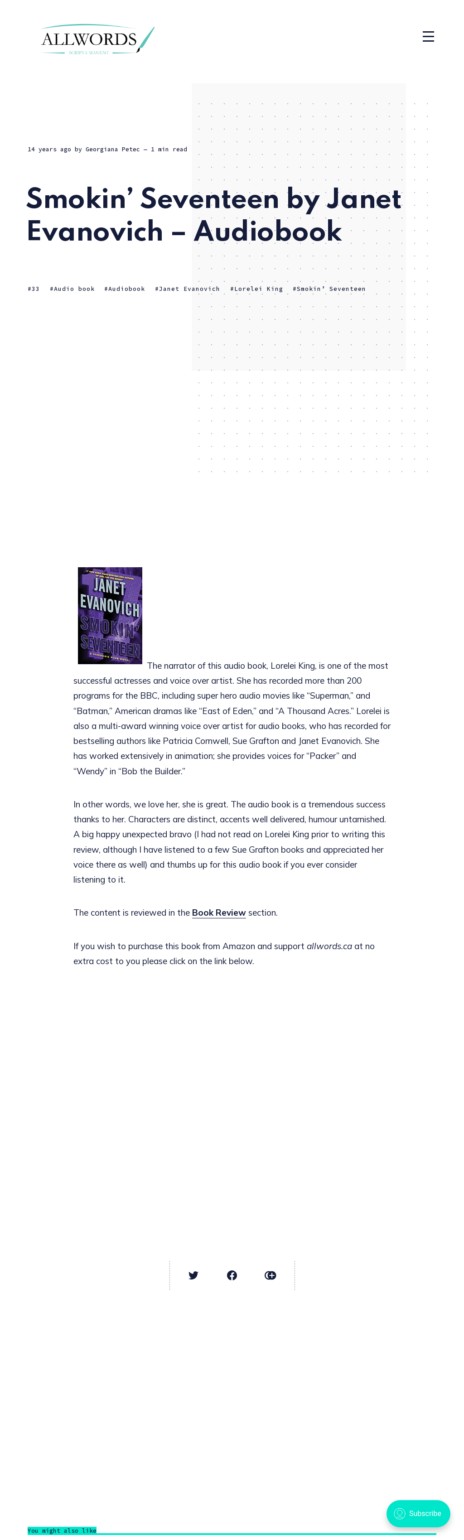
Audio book (74, 289)
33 (36, 289)
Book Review (219, 912)
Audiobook (126, 289)
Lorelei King (258, 289)
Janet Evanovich (189, 289)
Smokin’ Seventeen (331, 289)
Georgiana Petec (113, 149)
